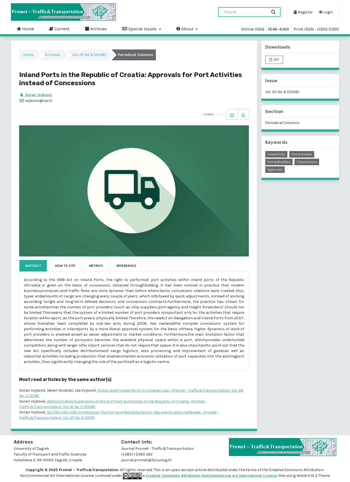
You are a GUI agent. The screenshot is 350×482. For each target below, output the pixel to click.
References (126, 266)
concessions (307, 162)
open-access (183, 470)
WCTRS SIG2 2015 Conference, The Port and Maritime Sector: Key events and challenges (124, 412)
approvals (274, 169)
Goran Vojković (35, 95)
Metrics (96, 266)
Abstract (33, 266)
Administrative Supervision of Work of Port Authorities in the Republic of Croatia (118, 401)
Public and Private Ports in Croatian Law (134, 390)
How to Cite (65, 266)
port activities (301, 154)
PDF (276, 60)
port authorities (278, 162)
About (185, 28)
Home (25, 28)
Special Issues (140, 28)
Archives (96, 28)
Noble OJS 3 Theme (313, 475)
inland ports (276, 154)
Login (326, 12)
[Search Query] (245, 12)
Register (303, 12)
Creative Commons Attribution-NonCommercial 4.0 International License (211, 475)
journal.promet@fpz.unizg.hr (146, 460)
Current (59, 28)
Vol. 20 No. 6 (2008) (89, 54)
